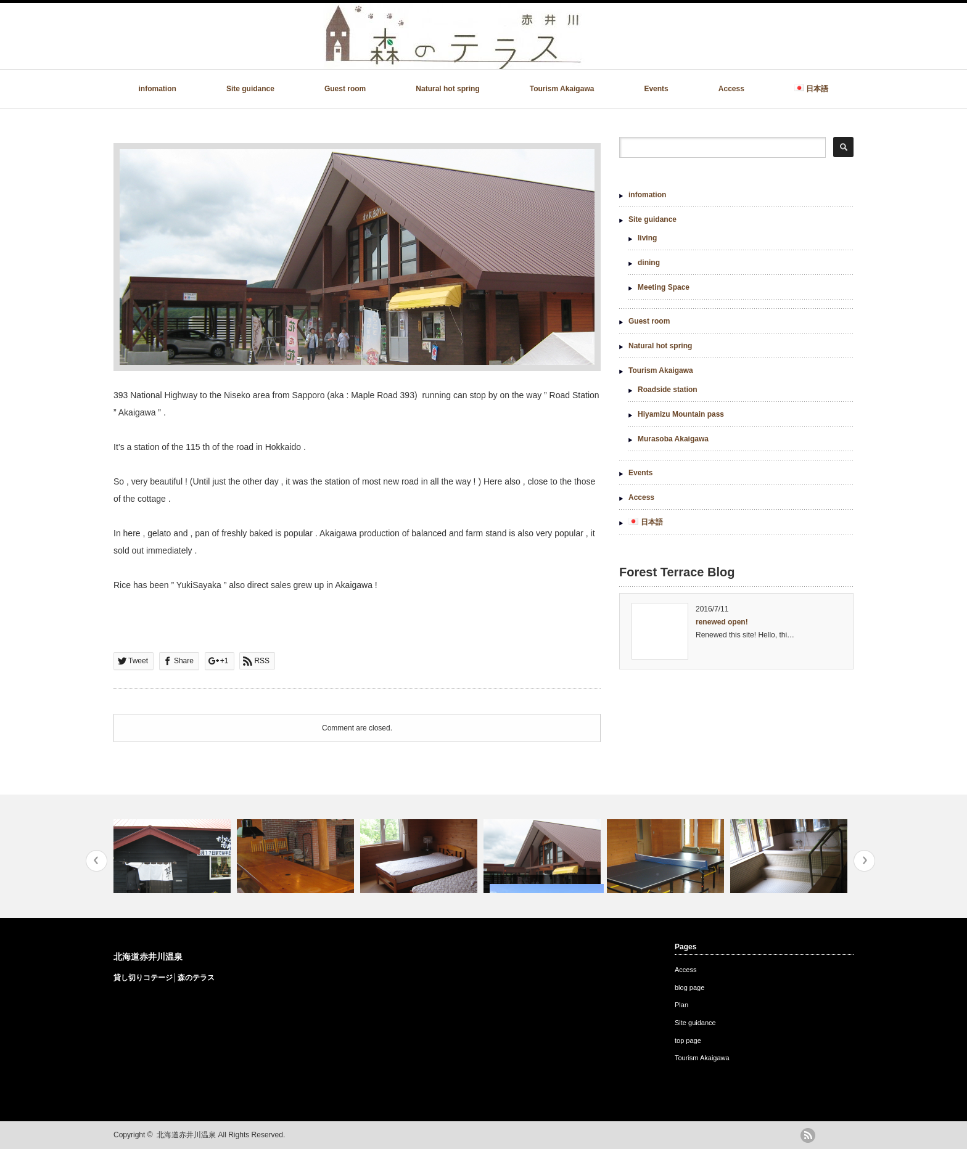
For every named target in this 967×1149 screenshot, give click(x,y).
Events (656, 88)
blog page (689, 987)
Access (731, 88)
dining (649, 262)
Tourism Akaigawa (562, 88)
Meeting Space (663, 287)
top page (688, 1040)
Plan (681, 1004)
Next (864, 861)
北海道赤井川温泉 (148, 957)
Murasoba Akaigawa (673, 439)
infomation (157, 88)
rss (807, 1135)
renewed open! (722, 622)
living (647, 238)
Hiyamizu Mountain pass (681, 414)
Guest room (345, 88)
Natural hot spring (447, 88)
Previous (96, 861)
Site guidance (250, 88)
